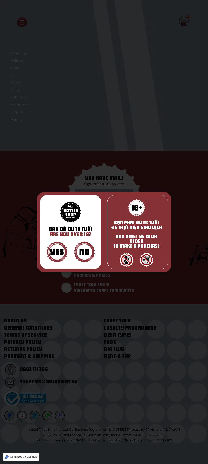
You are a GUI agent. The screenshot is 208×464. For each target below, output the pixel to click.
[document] (104, 232)
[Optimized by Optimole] (21, 457)
